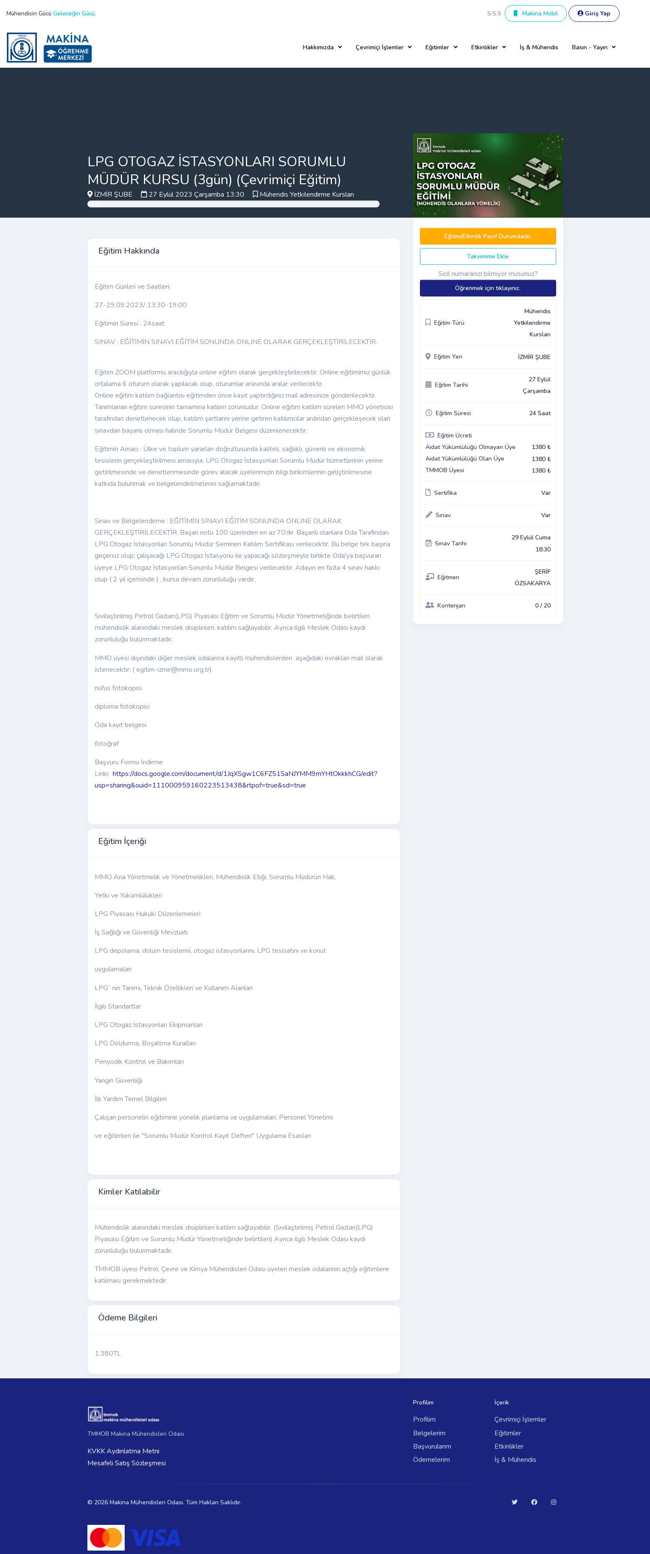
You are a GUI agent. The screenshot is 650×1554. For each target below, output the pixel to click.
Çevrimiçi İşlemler (520, 1419)
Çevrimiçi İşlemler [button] (380, 47)
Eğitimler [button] (437, 47)
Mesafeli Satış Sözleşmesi (126, 1463)
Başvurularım (432, 1446)
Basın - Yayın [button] (590, 47)
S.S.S (494, 13)
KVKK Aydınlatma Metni (123, 1451)
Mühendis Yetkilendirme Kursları (307, 194)
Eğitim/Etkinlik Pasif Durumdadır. (488, 236)
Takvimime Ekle (488, 256)
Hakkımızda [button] (318, 47)
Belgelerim (429, 1433)
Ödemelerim (431, 1459)
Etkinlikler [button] (484, 47)
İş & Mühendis (539, 47)
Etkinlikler (509, 1446)
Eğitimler (507, 1433)
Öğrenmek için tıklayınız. (488, 288)
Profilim (424, 1419)
